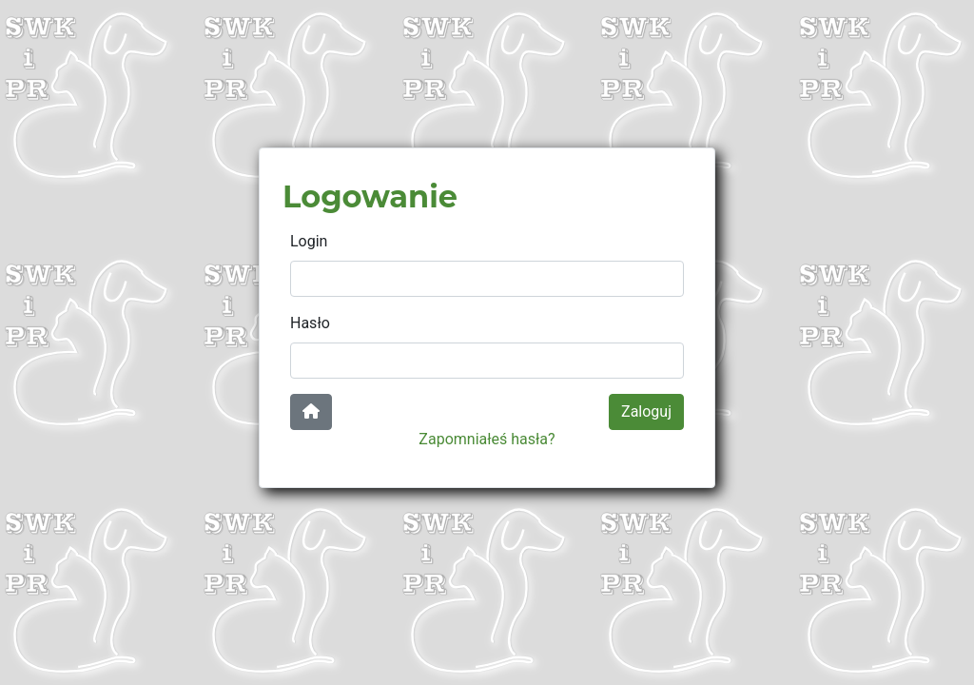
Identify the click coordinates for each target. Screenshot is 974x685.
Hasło (310, 323)
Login (308, 241)
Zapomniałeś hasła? (487, 439)
